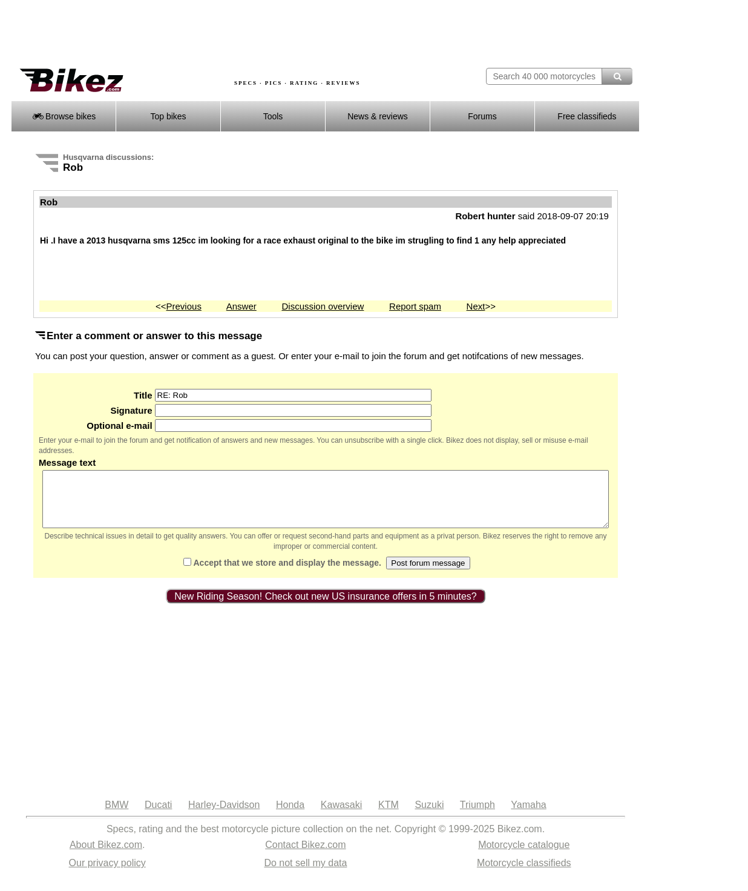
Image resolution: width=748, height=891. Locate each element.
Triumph (477, 815)
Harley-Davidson (224, 815)
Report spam (415, 306)
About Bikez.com (106, 855)
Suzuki (429, 815)
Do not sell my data (305, 874)
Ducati (158, 815)
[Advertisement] (231, 34)
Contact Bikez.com (305, 855)
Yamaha (528, 815)
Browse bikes (63, 116)
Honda (290, 815)
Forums (482, 116)
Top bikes (168, 116)
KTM (388, 815)
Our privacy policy (107, 874)
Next (476, 306)
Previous (184, 306)
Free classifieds (586, 116)
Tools (273, 116)
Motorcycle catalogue (523, 855)
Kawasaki (341, 815)
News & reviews (377, 116)
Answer (241, 306)
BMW (116, 815)
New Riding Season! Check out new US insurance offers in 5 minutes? (325, 607)
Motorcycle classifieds (524, 874)
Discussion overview (322, 306)
